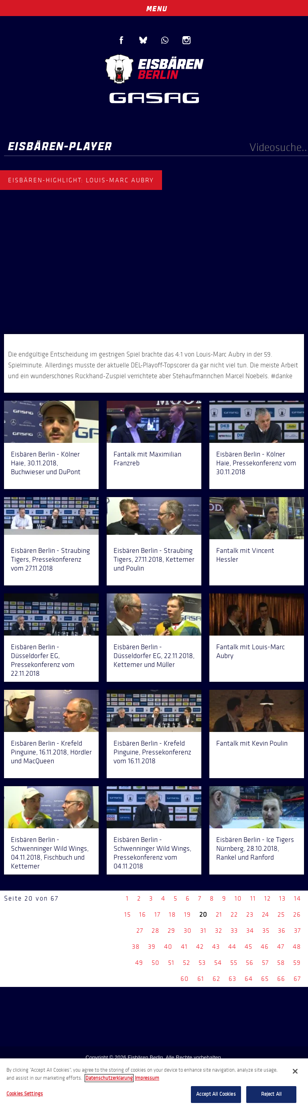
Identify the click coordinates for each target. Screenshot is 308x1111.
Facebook (122, 40)
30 (188, 930)
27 (139, 930)
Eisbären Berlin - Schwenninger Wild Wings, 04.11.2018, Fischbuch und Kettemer (50, 852)
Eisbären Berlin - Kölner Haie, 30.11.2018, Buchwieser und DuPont (46, 463)
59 (297, 962)
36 (282, 930)
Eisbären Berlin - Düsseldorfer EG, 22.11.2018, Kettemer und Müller (154, 655)
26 (297, 914)
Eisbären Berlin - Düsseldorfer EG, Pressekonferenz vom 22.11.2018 (43, 660)
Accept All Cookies (215, 1094)
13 (282, 898)
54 (218, 962)
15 (127, 914)
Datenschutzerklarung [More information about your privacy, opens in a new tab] (109, 1078)
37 (297, 930)
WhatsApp (165, 40)
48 (297, 946)
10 (238, 898)
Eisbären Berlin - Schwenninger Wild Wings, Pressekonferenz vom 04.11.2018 (152, 852)
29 (171, 930)
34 (250, 930)
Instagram (186, 40)
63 (232, 978)
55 (233, 962)
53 (202, 962)
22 (234, 914)
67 (297, 978)
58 (281, 962)
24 (265, 914)
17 (157, 914)
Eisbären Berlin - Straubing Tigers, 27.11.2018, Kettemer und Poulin (154, 559)
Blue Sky (143, 40)
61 (200, 978)
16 (142, 914)
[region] (154, 1084)
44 (232, 946)
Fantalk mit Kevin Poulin (252, 743)
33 (234, 930)
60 (184, 978)
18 (172, 914)
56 (249, 962)
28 (155, 930)
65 (265, 978)
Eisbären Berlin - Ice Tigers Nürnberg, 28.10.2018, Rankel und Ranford (255, 848)
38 (136, 946)
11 (253, 898)
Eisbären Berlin (154, 68)
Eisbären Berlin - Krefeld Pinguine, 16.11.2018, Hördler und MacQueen (51, 752)
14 (297, 898)
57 (265, 962)
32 (218, 930)
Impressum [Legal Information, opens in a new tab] (147, 1078)
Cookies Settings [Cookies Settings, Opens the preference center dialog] (24, 1094)
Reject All (271, 1094)
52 (186, 962)
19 (187, 914)
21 (219, 914)
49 (139, 962)
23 (249, 914)
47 (280, 946)
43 (216, 946)
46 (265, 946)
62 (216, 978)
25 (281, 914)
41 (184, 946)
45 (248, 946)
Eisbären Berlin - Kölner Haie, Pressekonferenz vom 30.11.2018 (256, 463)
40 (168, 946)
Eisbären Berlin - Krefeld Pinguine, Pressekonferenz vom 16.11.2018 (152, 752)
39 (152, 946)
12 (267, 898)
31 (203, 930)
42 (200, 946)
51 (171, 962)
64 (249, 978)
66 (281, 978)
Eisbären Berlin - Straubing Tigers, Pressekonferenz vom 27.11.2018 (50, 559)
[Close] (295, 1071)
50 (156, 962)
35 (266, 930)
